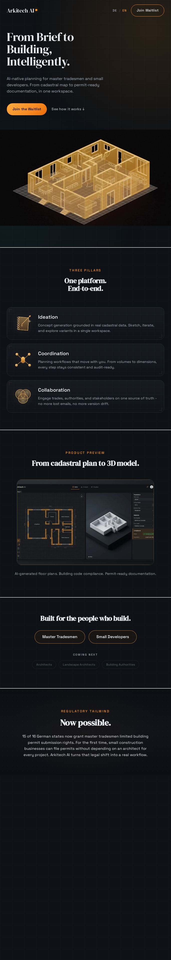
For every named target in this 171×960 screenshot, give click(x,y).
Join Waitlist (147, 10)
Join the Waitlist (27, 109)
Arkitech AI (22, 10)
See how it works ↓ (68, 109)
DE (115, 10)
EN (124, 10)
